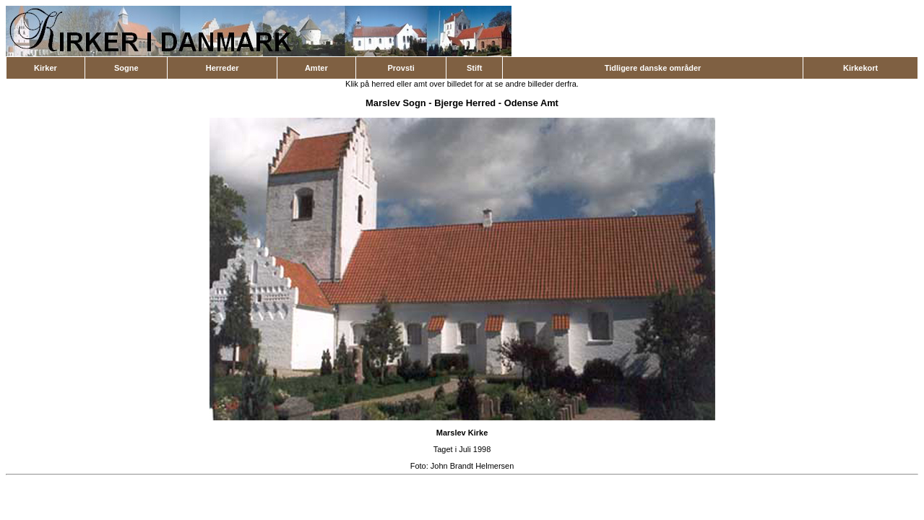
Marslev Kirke (462, 432)
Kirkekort (860, 68)
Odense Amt (531, 103)
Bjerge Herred (465, 103)
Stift (474, 68)
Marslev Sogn (396, 103)
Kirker (45, 68)
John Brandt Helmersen (472, 466)
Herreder (222, 68)
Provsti (400, 68)
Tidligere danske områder (653, 68)
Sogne (126, 68)
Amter (316, 68)
